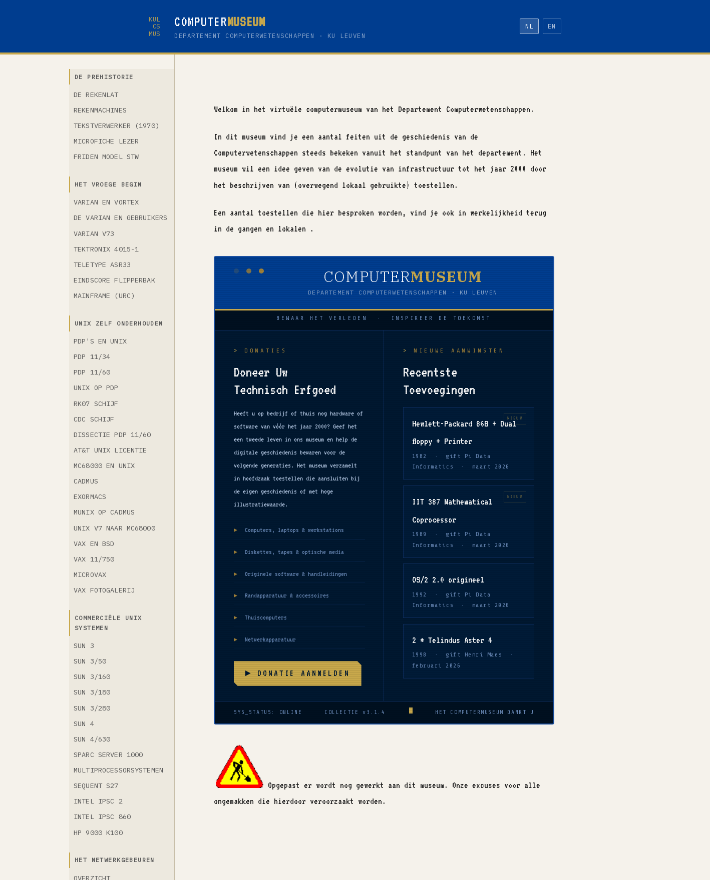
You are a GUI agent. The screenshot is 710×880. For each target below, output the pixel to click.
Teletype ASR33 (102, 264)
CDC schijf (94, 419)
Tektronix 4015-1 (106, 249)
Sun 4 (84, 723)
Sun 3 (84, 645)
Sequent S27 (96, 785)
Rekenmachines (100, 110)
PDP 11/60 (92, 372)
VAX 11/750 (94, 559)
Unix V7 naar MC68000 (114, 528)
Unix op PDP (96, 387)
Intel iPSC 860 (102, 816)
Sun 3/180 (92, 692)
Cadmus (86, 481)
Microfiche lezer (106, 141)
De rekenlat (96, 94)
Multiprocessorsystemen (118, 770)
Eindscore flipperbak (114, 280)
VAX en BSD (94, 543)
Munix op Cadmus (104, 512)
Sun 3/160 (92, 676)
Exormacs (90, 496)
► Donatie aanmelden (297, 673)
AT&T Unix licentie (110, 450)
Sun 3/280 (92, 708)
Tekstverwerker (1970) (116, 125)
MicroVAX (90, 574)
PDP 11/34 (92, 356)
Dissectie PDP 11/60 (112, 434)
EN (552, 26)
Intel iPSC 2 (98, 801)
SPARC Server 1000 (108, 754)
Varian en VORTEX (106, 202)
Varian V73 (94, 233)
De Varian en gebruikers (120, 217)
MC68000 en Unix (104, 465)
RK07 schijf (96, 403)
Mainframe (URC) (104, 295)
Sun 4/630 (92, 739)
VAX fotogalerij (104, 590)
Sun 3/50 (90, 661)
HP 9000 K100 (98, 832)
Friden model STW (106, 156)
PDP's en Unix (100, 341)
